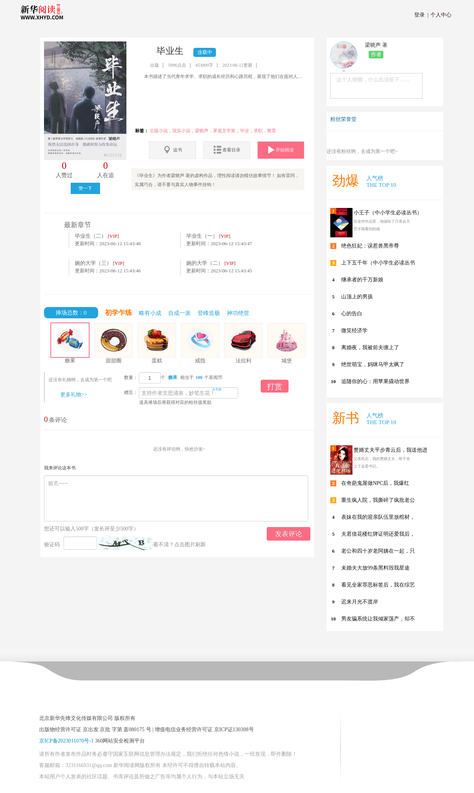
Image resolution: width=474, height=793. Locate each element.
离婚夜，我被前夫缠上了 (370, 347)
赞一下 (85, 188)
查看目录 (226, 149)
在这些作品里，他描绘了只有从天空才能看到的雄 (382, 225)
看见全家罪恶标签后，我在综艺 (378, 585)
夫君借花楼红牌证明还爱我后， (378, 534)
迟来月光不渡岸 (359, 602)
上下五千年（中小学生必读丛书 (378, 263)
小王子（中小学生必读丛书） (388, 212)
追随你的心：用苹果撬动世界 (375, 381)
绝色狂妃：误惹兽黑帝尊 (370, 246)
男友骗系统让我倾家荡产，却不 (378, 619)
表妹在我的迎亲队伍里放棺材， (378, 517)
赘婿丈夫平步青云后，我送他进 (390, 450)
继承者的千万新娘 (362, 280)
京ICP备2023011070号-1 (66, 741)
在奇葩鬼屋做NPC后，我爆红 (375, 483)
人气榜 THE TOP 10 (381, 181)
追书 (172, 149)
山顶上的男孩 (357, 296)
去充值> (217, 389)
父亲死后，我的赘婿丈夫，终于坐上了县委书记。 (382, 462)
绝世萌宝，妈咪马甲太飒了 (372, 364)
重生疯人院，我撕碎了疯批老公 (378, 500)
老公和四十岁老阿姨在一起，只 (378, 551)
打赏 (274, 386)
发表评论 (288, 534)
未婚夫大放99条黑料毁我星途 (375, 568)
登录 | (421, 15)
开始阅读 (281, 150)
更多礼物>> (73, 394)
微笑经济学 (354, 330)
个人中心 (439, 15)
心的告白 (351, 313)
